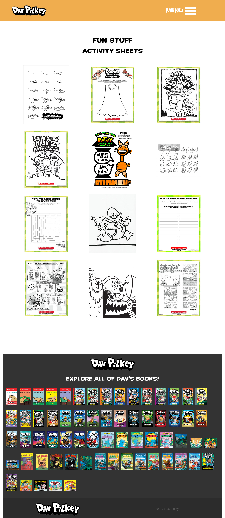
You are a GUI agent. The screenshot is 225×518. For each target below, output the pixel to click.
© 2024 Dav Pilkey (167, 509)
